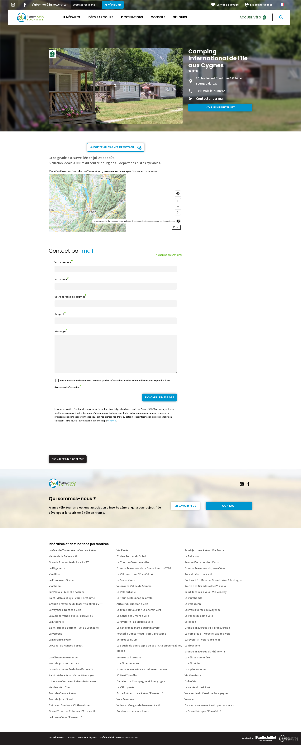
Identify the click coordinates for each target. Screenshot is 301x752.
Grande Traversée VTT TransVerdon (207, 634)
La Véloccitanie (126, 599)
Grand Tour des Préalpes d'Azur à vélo (73, 718)
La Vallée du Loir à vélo (198, 622)
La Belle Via (191, 563)
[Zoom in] (178, 201)
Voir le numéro (214, 91)
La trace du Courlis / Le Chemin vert (139, 616)
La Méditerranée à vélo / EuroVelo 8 (71, 622)
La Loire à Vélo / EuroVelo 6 (65, 724)
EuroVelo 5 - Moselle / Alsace (66, 599)
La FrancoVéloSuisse (61, 587)
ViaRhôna (55, 593)
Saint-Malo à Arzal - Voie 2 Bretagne (71, 682)
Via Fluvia (122, 557)
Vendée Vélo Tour (60, 694)
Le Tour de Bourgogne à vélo (135, 604)
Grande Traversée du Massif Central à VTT (76, 610)
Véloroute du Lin (127, 646)
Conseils (159, 17)
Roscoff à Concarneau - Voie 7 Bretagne (141, 640)
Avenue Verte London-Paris (201, 569)
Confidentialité (106, 744)
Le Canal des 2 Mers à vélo (133, 622)
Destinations (134, 17)
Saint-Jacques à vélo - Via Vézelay (205, 599)
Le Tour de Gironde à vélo (133, 569)
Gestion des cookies (127, 744)
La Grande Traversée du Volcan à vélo (72, 557)
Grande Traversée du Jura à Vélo (204, 575)
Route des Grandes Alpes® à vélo (205, 593)
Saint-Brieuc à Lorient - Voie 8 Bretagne (74, 634)
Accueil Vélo (252, 17)
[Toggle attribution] (178, 221)
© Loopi (172, 221)
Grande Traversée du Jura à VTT (69, 569)
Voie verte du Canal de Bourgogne (206, 700)
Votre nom (61, 279)
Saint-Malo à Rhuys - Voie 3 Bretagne (72, 604)
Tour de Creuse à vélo (62, 700)
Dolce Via (190, 688)
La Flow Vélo (192, 652)
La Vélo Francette (128, 670)
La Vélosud (55, 640)
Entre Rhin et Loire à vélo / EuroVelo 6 (140, 700)
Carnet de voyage (229, 4)
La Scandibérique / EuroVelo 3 (202, 718)
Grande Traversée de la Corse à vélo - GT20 (144, 575)
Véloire (189, 706)
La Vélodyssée (125, 694)
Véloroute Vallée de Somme (134, 593)
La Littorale (56, 628)
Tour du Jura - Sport (61, 706)
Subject (59, 314)
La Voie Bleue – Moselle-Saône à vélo (207, 640)
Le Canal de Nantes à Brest (66, 652)
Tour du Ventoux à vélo (198, 581)
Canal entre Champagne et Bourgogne (141, 688)
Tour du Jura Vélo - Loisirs (65, 670)
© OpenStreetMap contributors (157, 221)
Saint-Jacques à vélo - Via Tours (204, 557)
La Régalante (57, 575)
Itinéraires (73, 17)
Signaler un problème (68, 466)
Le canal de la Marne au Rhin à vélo (138, 634)
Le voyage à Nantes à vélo (65, 616)
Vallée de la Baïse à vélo (64, 563)
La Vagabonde (193, 604)
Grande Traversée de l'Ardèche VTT (71, 676)
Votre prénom (63, 262)
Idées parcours (102, 17)
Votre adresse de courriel (70, 297)
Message (60, 331)
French (283, 4)
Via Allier (54, 581)
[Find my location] (178, 193)
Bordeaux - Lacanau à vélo (133, 718)
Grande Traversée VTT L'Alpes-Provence (142, 676)
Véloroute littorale (129, 664)
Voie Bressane (125, 706)
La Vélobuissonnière (197, 664)
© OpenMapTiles (138, 221)
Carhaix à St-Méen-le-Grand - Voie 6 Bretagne (213, 587)
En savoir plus (185, 513)
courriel (112, 428)
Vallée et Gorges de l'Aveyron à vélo (139, 712)
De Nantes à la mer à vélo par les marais (209, 712)
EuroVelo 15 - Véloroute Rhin (202, 646)
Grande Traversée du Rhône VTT (204, 658)
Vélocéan (190, 628)
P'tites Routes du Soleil (131, 563)
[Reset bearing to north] (178, 212)
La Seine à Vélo (126, 587)
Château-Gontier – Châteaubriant (70, 712)
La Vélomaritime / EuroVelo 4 (135, 581)
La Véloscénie (193, 610)
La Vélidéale (192, 670)
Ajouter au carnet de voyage (112, 147)
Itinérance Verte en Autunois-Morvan (72, 688)
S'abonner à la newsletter (51, 5)
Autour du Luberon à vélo (132, 610)
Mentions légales (87, 744)
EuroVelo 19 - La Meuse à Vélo (135, 628)
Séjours (182, 17)
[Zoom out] (178, 206)
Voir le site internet (220, 107)
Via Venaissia (192, 682)
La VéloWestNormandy (63, 664)
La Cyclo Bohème (195, 676)
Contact (229, 513)
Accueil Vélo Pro (57, 744)
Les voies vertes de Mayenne (202, 616)
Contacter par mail (210, 99)
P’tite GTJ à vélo (127, 682)
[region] (116, 203)
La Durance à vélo (60, 646)
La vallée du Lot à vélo (198, 694)
